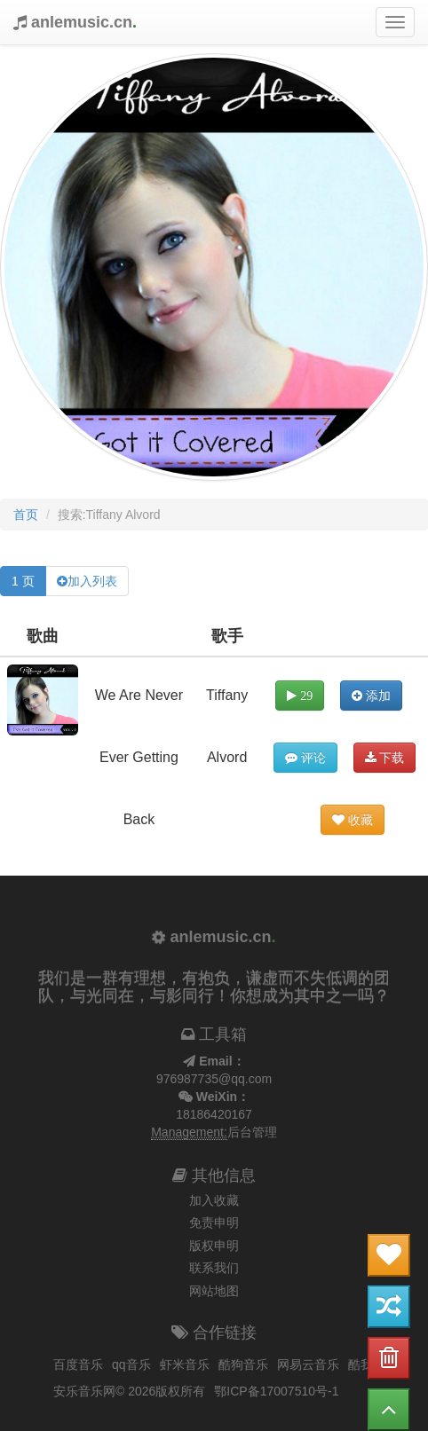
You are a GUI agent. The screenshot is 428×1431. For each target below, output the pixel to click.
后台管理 (252, 1132)
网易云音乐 (308, 1364)
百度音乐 (78, 1364)
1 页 (23, 581)
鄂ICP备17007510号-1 (276, 1391)
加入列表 (92, 581)
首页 (25, 514)
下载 (385, 758)
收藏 (352, 820)
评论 (305, 758)
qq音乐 (131, 1364)
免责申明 (214, 1222)
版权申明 (214, 1245)
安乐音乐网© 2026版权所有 (129, 1391)
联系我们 (214, 1268)
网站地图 (214, 1291)
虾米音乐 (185, 1364)
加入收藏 (214, 1200)
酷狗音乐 (243, 1364)
